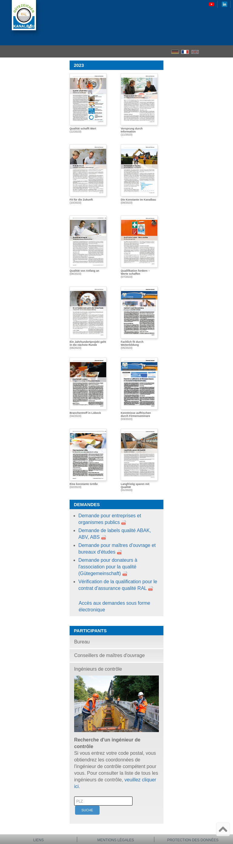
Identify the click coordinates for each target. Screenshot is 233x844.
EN (195, 52)
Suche (87, 810)
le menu (226, 51)
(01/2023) (139, 460)
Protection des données (192, 840)
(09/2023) (139, 174)
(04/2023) (88, 387)
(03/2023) (139, 389)
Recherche (216, 51)
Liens (38, 840)
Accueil (206, 51)
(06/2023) (88, 317)
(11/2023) (139, 104)
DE (175, 52)
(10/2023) (88, 174)
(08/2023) (88, 245)
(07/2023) (139, 246)
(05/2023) (139, 317)
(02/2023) (88, 459)
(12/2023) (88, 103)
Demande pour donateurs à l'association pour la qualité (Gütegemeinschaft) (107, 567)
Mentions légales (115, 840)
